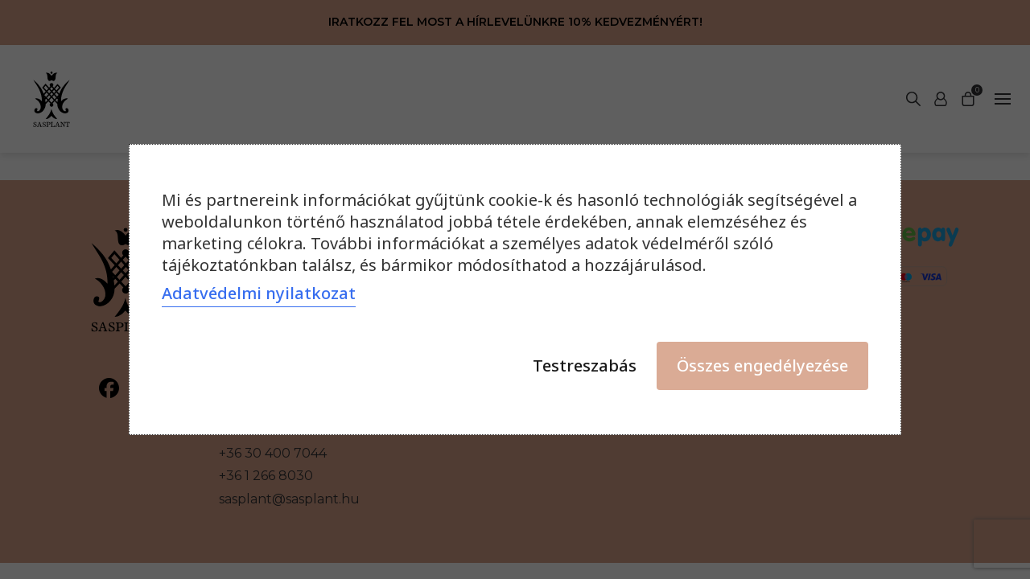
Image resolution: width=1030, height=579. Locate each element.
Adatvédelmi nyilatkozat (259, 293)
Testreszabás (585, 365)
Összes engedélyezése (762, 365)
